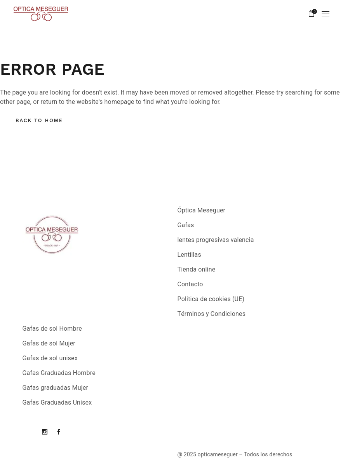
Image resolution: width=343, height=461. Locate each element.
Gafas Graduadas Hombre (59, 373)
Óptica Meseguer (202, 210)
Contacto (190, 284)
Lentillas (189, 254)
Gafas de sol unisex (50, 358)
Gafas (186, 225)
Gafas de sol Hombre (52, 328)
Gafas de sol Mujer (49, 343)
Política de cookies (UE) (211, 299)
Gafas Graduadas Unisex (57, 402)
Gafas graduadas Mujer (56, 388)
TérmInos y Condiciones (212, 314)
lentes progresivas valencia (216, 240)
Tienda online (197, 269)
